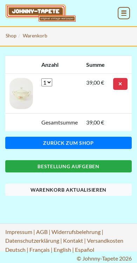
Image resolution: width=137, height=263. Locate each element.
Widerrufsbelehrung (76, 231)
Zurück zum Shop (68, 143)
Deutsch (15, 249)
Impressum (18, 231)
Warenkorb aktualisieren (68, 190)
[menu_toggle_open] (124, 13)
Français (39, 249)
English (62, 249)
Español (84, 249)
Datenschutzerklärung (32, 240)
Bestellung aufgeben (68, 166)
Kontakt (73, 240)
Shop (11, 35)
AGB (42, 231)
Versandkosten (105, 240)
